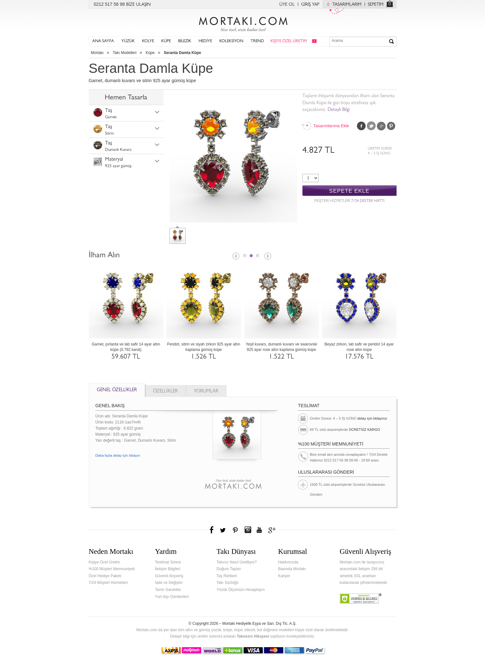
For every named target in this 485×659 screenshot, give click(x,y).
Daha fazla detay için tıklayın (117, 455)
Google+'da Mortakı (273, 530)
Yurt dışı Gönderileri (172, 596)
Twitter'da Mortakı (223, 530)
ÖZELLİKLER (165, 391)
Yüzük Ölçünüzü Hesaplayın (240, 589)
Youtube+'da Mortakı (259, 530)
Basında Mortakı (292, 569)
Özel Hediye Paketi (105, 576)
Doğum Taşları (228, 569)
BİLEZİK (184, 41)
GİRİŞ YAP (310, 5)
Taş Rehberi (226, 576)
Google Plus (381, 125)
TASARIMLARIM (342, 5)
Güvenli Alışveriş (169, 576)
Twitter (371, 125)
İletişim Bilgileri (167, 569)
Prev (235, 257)
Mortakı (97, 52)
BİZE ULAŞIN (138, 5)
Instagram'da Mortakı (248, 530)
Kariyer (284, 576)
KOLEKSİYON (231, 41)
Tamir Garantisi (168, 589)
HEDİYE (205, 41)
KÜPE (166, 41)
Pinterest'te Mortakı (235, 530)
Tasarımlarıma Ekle (331, 125)
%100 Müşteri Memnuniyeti (112, 569)
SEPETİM (375, 5)
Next (268, 257)
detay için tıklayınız (372, 418)
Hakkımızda (288, 562)
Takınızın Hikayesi (253, 636)
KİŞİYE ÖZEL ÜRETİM (288, 41)
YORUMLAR (206, 391)
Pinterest (391, 125)
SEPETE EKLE (349, 191)
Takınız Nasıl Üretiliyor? (236, 562)
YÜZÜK (128, 41)
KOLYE (148, 41)
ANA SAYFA (103, 41)
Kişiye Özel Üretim (104, 562)
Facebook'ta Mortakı (212, 530)
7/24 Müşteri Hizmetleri (108, 582)
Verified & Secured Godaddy (361, 598)
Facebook (361, 125)
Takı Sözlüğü (227, 582)
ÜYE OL (287, 5)
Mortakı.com (242, 23)
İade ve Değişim (168, 582)
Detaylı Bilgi (339, 110)
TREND (257, 41)
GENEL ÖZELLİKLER (117, 390)
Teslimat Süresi (168, 562)
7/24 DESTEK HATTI (367, 201)
